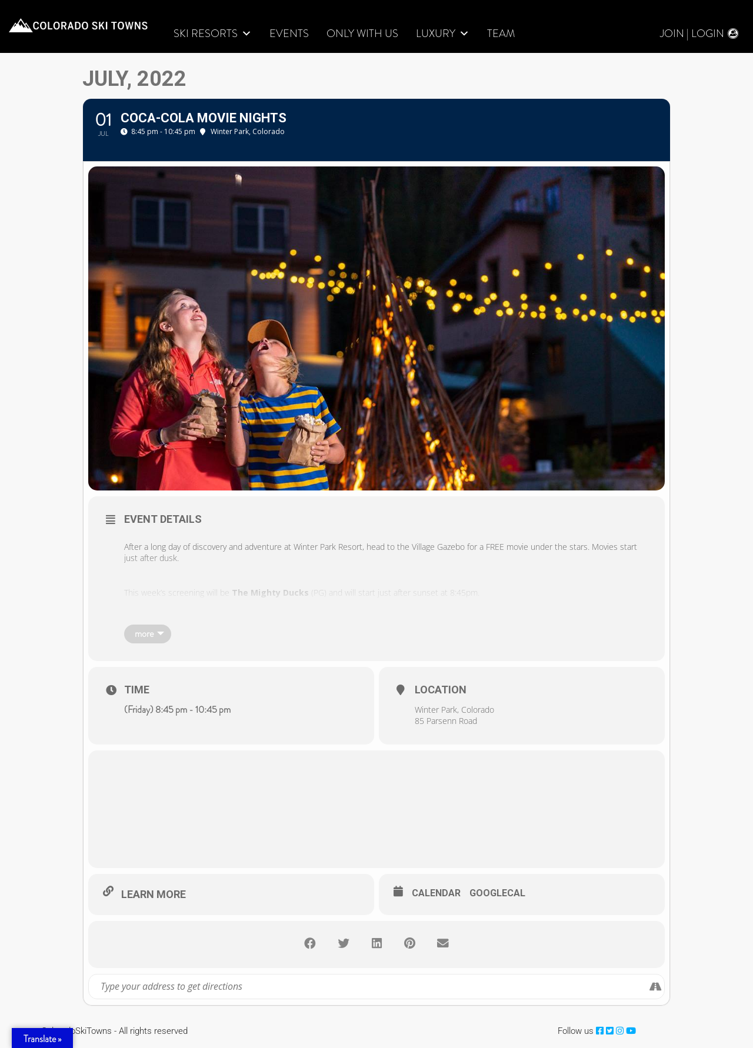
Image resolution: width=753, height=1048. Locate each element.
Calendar (436, 893)
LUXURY (442, 33)
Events (289, 33)
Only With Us (362, 33)
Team (501, 33)
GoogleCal (497, 893)
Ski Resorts (213, 33)
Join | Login (692, 33)
